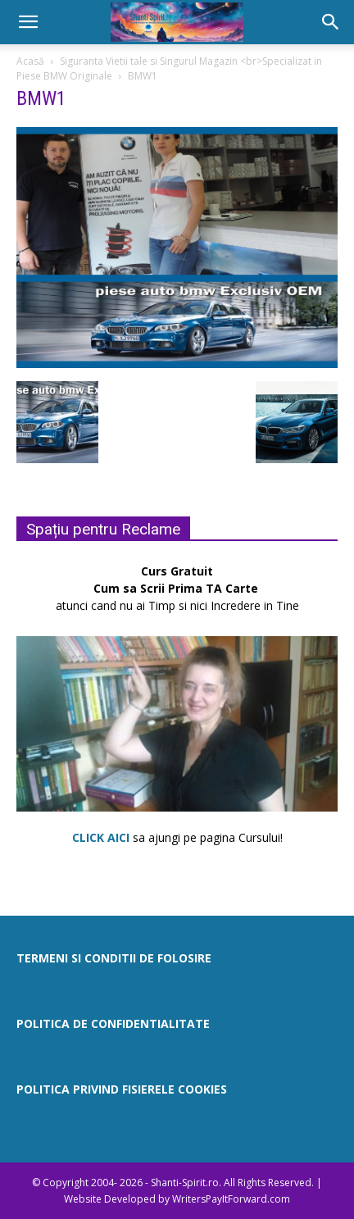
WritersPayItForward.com (231, 1199)
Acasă (30, 61)
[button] (28, 22)
